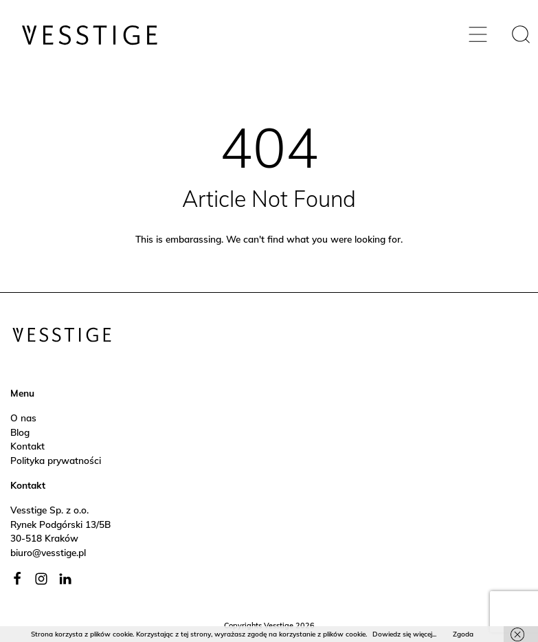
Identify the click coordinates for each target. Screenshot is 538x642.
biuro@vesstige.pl (48, 552)
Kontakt (27, 446)
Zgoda (463, 634)
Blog (20, 432)
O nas (23, 417)
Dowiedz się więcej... (404, 634)
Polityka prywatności (55, 460)
